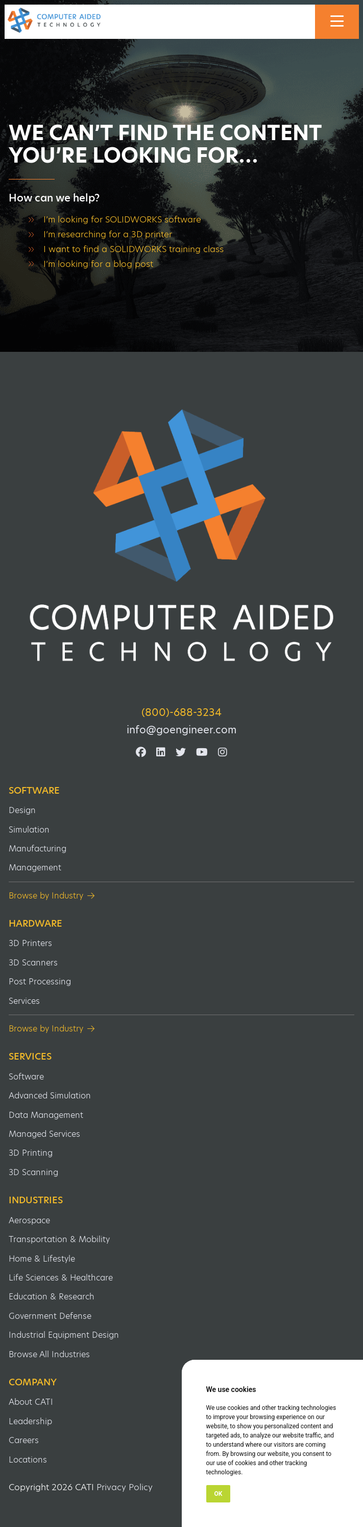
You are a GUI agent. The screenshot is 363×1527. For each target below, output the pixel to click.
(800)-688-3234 (181, 712)
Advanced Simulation (50, 1096)
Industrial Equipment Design (64, 1335)
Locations (28, 1460)
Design (22, 810)
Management (35, 867)
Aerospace (29, 1220)
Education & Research (51, 1297)
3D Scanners (33, 963)
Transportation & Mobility (59, 1239)
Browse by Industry (46, 896)
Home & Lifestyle (42, 1259)
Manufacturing (37, 849)
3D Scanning (33, 1172)
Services (24, 1001)
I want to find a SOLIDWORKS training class (133, 249)
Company (33, 1382)
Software (34, 790)
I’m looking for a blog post (98, 264)
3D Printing (31, 1153)
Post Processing (40, 981)
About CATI (31, 1402)
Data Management (46, 1115)
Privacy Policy (124, 1487)
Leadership (30, 1421)
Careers (24, 1440)
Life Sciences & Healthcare (61, 1278)
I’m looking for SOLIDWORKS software (122, 219)
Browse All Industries (49, 1354)
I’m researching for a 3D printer (107, 234)
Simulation (29, 830)
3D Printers (30, 943)
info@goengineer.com (181, 730)
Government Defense (50, 1316)
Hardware (35, 923)
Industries (36, 1200)
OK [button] (218, 1493)
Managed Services (44, 1134)
